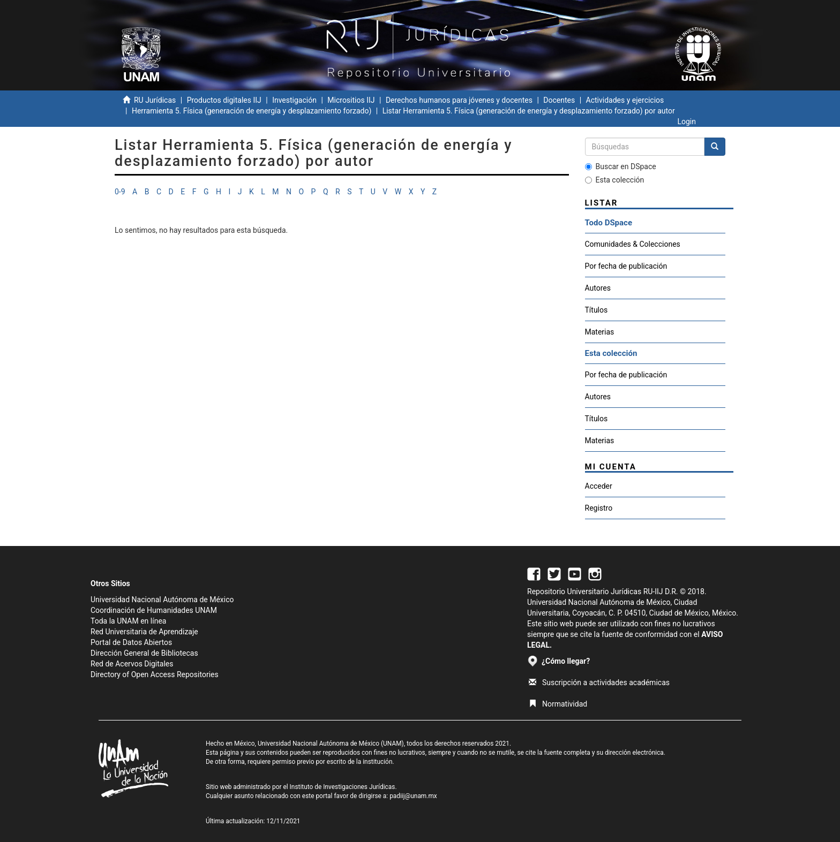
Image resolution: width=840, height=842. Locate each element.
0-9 (120, 191)
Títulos (596, 310)
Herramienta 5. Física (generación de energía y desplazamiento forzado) (251, 111)
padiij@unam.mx (413, 796)
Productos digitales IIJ (224, 100)
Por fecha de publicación (626, 266)
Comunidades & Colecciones (632, 244)
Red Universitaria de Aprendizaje (144, 631)
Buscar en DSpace (620, 166)
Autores (598, 288)
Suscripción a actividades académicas (599, 682)
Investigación (294, 100)
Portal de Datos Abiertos (131, 642)
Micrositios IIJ (350, 100)
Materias (599, 332)
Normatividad (558, 704)
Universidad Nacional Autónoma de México (162, 599)
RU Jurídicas (155, 100)
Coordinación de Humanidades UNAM (154, 610)
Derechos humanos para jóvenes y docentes (459, 100)
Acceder (598, 486)
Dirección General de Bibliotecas (144, 653)
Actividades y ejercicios (625, 100)
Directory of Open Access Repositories (155, 674)
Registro (599, 508)
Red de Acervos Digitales (132, 663)
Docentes (559, 100)
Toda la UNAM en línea (128, 621)
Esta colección (614, 180)
